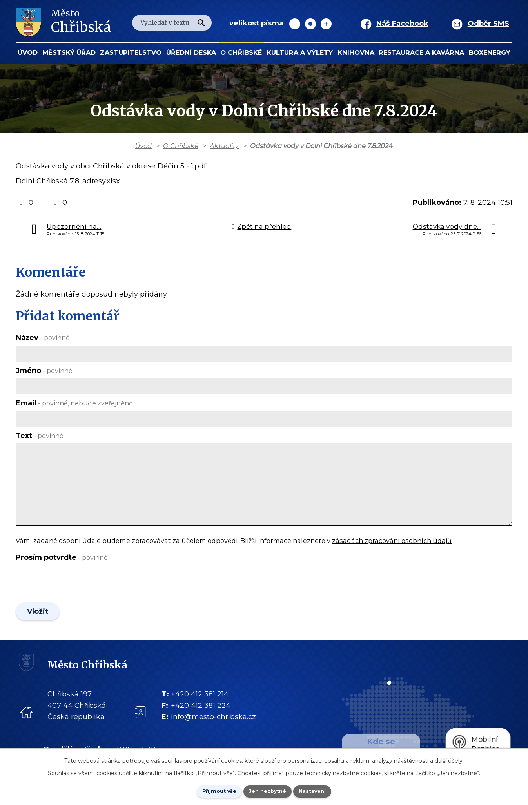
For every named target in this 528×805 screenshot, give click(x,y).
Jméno (44, 370)
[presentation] (75, 583)
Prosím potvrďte (62, 557)
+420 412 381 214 (200, 699)
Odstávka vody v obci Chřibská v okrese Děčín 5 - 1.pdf (111, 166)
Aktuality (224, 146)
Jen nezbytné (267, 790)
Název (43, 337)
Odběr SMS (488, 23)
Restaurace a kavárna (421, 52)
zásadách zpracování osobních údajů (392, 541)
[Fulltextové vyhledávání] (172, 23)
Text (40, 435)
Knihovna (355, 52)
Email (74, 403)
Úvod (28, 52)
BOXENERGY (489, 52)
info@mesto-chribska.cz (213, 722)
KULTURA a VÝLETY (300, 52)
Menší (294, 23)
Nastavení (321, 790)
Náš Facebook (402, 23)
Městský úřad (69, 52)
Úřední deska (191, 52)
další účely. (449, 759)
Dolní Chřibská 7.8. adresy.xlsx (68, 181)
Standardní (310, 23)
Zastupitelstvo (130, 52)
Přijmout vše (210, 790)
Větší (326, 23)
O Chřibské (241, 52)
